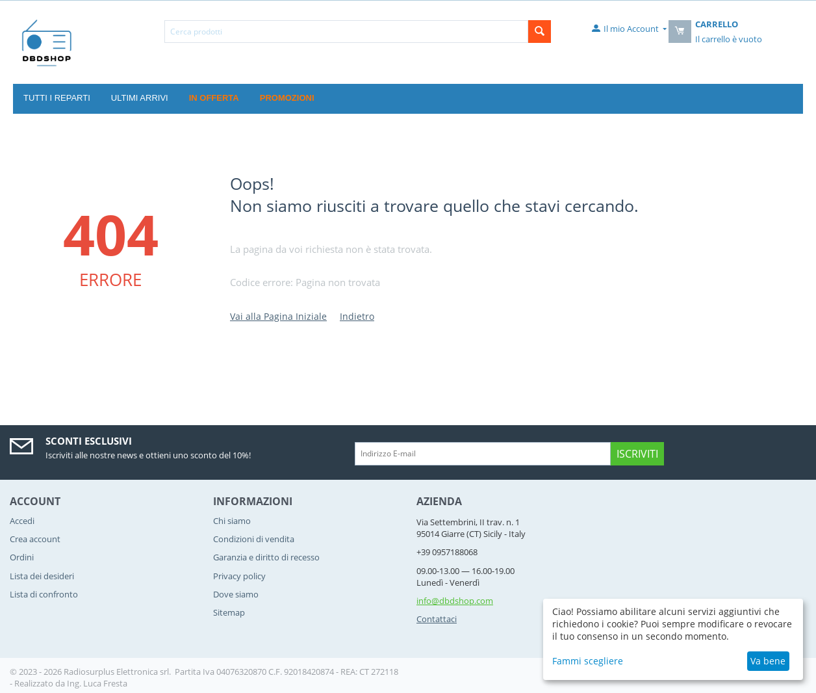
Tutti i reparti (56, 98)
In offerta (214, 98)
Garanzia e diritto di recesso (266, 557)
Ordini (22, 557)
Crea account (35, 539)
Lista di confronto (44, 594)
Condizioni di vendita (253, 539)
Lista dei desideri (42, 576)
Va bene (767, 661)
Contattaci (436, 619)
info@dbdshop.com (454, 601)
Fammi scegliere (587, 661)
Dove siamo (236, 594)
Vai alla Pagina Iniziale (278, 316)
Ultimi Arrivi (139, 98)
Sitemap (229, 612)
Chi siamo (232, 521)
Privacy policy (239, 576)
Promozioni (287, 98)
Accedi (22, 521)
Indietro (357, 316)
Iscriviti (637, 454)
